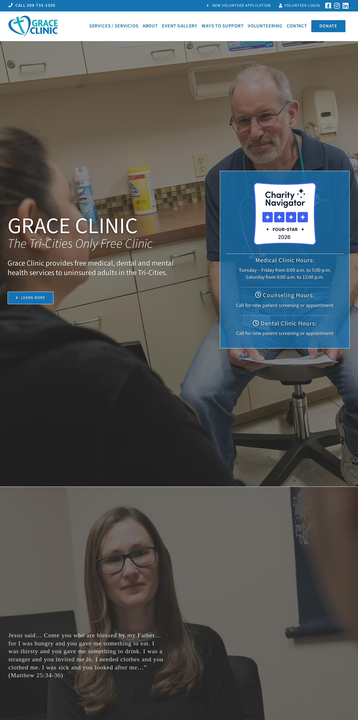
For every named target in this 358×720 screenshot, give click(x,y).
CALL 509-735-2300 (31, 5)
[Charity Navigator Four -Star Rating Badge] (284, 184)
